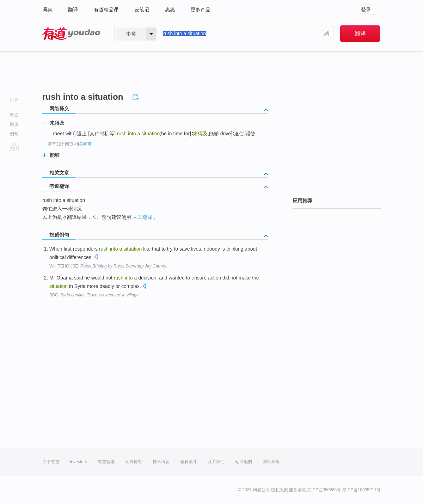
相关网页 (83, 144)
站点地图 (243, 461)
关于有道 (50, 461)
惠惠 (170, 9)
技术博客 (161, 461)
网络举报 (271, 461)
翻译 (73, 9)
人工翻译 (142, 217)
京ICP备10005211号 (361, 489)
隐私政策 (279, 489)
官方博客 (133, 461)
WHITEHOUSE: (108, 266)
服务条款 (297, 489)
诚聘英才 (188, 461)
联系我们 (216, 461)
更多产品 (200, 9)
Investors (78, 461)
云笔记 (141, 9)
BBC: (94, 295)
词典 (47, 9)
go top (14, 147)
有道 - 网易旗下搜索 (71, 33)
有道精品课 (106, 9)
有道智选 (106, 461)
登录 (366, 9)
